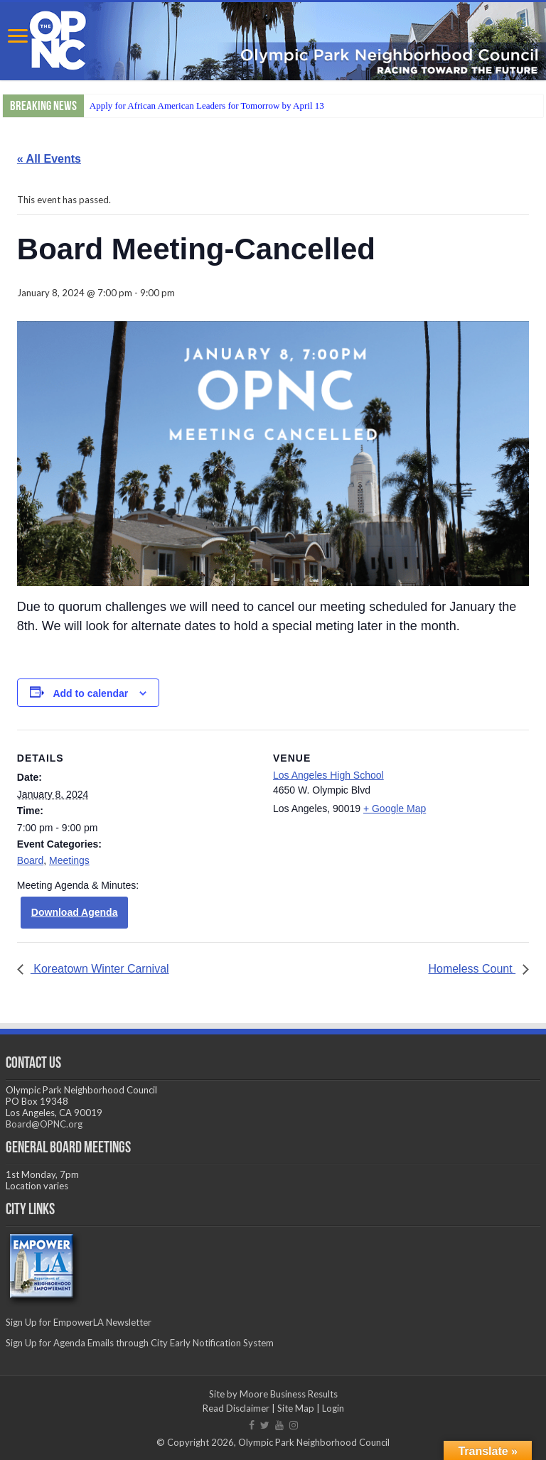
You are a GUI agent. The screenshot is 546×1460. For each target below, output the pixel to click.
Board (30, 860)
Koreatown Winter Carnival (100, 969)
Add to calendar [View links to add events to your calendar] (90, 693)
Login (333, 1408)
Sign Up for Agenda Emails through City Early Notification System (140, 1342)
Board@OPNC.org (44, 1124)
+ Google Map (394, 808)
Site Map (295, 1408)
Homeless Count (471, 969)
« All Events (49, 159)
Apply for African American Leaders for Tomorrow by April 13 (207, 105)
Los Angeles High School (328, 775)
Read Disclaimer (236, 1408)
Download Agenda (74, 912)
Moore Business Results (289, 1394)
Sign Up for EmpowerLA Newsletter (78, 1322)
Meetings (69, 860)
